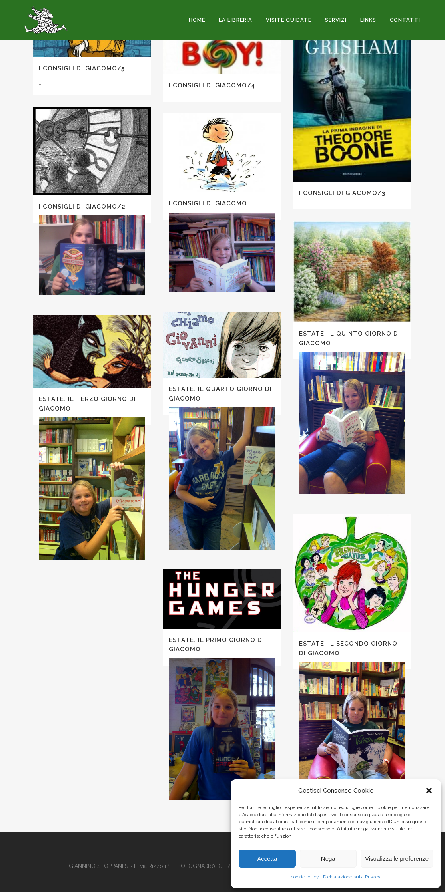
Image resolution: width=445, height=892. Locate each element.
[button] (429, 791)
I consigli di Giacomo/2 (82, 206)
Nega (328, 858)
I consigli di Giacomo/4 (212, 85)
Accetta (267, 858)
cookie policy (305, 877)
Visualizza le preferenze (397, 858)
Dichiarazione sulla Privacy (352, 877)
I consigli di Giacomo (208, 203)
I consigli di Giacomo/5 (82, 68)
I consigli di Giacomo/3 (342, 193)
